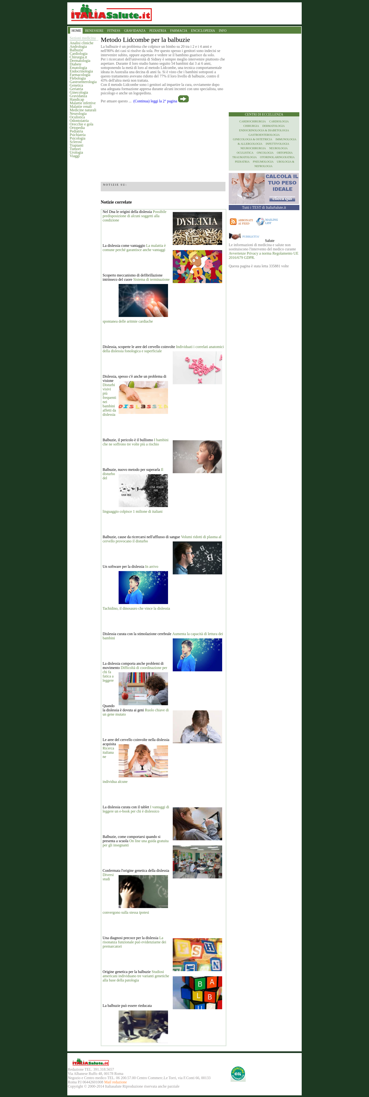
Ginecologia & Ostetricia (252, 139)
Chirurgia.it (78, 57)
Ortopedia (77, 128)
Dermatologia (80, 61)
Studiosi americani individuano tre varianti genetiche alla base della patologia (136, 976)
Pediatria (76, 131)
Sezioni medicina (83, 38)
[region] (163, 141)
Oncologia (265, 152)
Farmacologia (80, 75)
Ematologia (78, 68)
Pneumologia (263, 161)
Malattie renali (81, 106)
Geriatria (76, 89)
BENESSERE (94, 30)
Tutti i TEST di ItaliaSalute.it (264, 207)
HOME (76, 30)
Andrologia (78, 46)
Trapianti (76, 145)
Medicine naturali (83, 110)
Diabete (75, 64)
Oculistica (77, 117)
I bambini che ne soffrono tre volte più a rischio (135, 442)
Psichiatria (78, 135)
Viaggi (75, 156)
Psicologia (77, 138)
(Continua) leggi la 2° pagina (155, 101)
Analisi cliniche (81, 43)
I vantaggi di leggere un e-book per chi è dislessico (136, 809)
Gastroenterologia (83, 82)
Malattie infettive (83, 103)
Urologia (76, 152)
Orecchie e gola (81, 124)
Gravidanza (78, 96)
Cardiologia (79, 54)
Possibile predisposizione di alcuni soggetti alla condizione (134, 216)
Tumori (75, 149)
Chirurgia (251, 126)
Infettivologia (277, 143)
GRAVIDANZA (135, 30)
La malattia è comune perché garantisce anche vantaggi (134, 248)
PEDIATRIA (157, 30)
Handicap (77, 99)
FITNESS (113, 30)
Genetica (76, 85)
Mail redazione (115, 1082)
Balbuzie (76, 50)
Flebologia (78, 78)
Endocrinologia (81, 71)
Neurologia (78, 114)
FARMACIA (178, 30)
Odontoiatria (79, 121)
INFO (223, 30)
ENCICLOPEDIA (203, 30)
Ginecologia (79, 92)
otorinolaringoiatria (277, 157)
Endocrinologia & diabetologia (264, 130)
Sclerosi (76, 142)
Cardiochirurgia (252, 121)
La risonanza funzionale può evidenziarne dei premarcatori (134, 942)
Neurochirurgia (253, 148)
